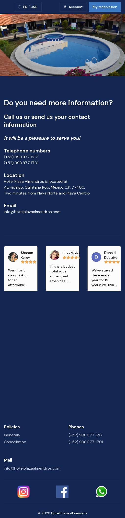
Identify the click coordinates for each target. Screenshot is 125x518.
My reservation (105, 7)
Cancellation (15, 441)
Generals (12, 435)
